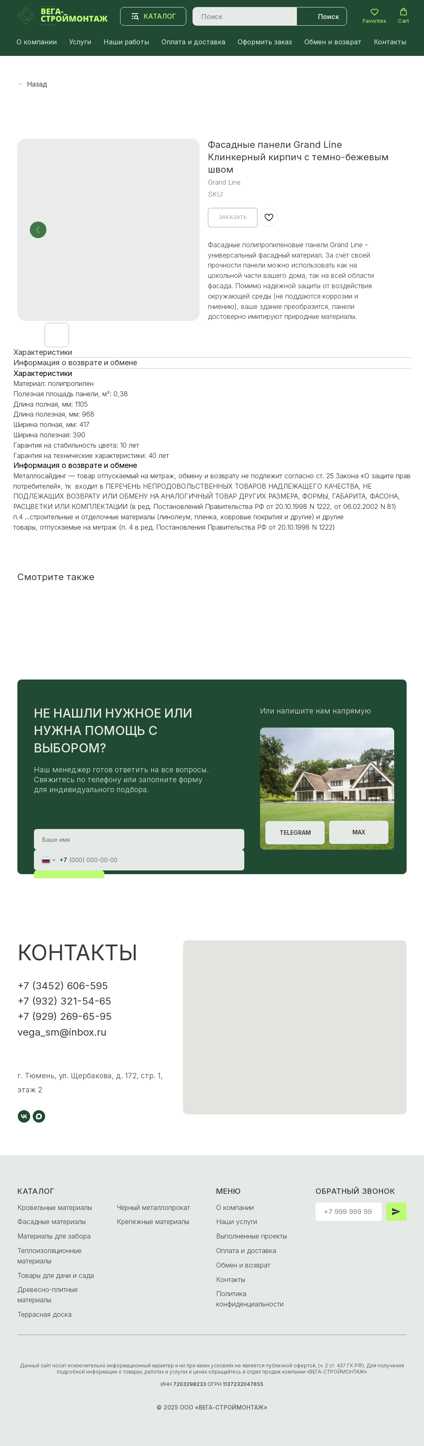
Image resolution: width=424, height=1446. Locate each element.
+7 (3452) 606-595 (62, 986)
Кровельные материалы (54, 1207)
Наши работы (126, 42)
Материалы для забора (54, 1236)
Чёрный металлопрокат (153, 1207)
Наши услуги (236, 1221)
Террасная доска (44, 1314)
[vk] (24, 1116)
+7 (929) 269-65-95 (64, 1016)
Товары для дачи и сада (55, 1275)
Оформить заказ (265, 42)
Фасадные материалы (51, 1221)
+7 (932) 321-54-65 (64, 1001)
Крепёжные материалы (153, 1221)
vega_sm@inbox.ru (61, 1032)
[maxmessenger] (39, 1116)
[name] (139, 839)
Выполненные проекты (251, 1236)
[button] (374, 16)
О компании (37, 42)
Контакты (390, 42)
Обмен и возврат (332, 42)
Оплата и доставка (193, 42)
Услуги (80, 42)
